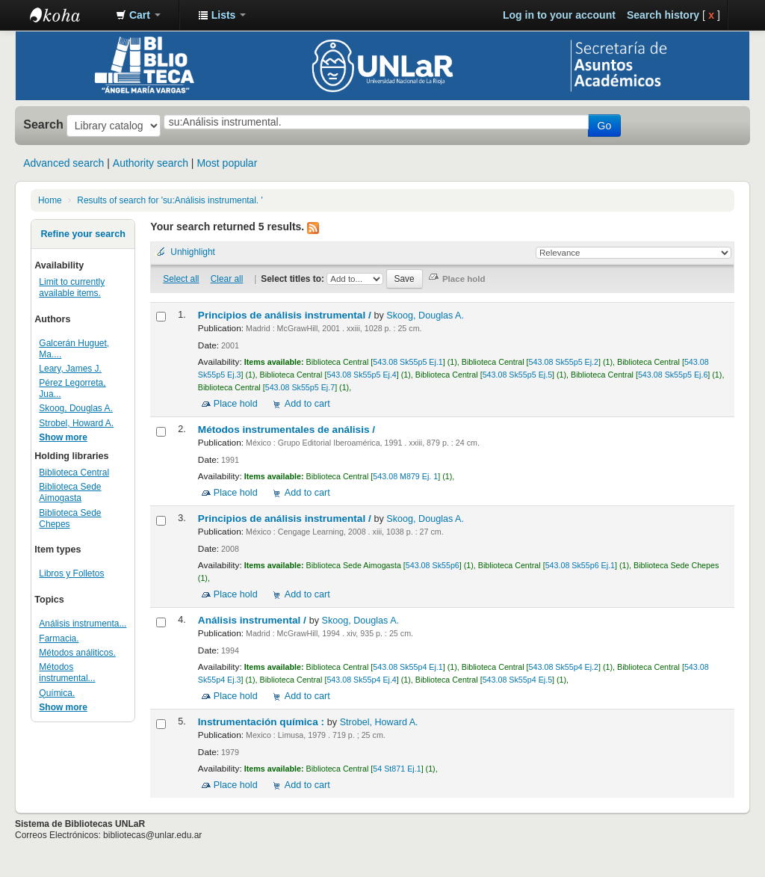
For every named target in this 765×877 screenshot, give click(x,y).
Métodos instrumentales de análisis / (288, 429)
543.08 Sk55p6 (432, 565)
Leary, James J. (70, 368)
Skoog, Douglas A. (75, 408)
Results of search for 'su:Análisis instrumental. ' (169, 200)
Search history (663, 15)
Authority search (150, 163)
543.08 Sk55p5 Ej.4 (361, 374)
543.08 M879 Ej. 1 (405, 476)
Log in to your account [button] (559, 15)
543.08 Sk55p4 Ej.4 (361, 679)
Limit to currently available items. (72, 287)
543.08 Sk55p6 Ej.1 (580, 565)
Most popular (226, 163)
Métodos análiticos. (77, 652)
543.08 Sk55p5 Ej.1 (407, 361)
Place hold (236, 404)
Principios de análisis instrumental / (286, 315)
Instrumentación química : (262, 721)
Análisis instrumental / (253, 620)
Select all (181, 279)
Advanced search (63, 163)
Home (50, 200)
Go (605, 126)
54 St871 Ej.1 (397, 768)
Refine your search (82, 234)
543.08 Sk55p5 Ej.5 (517, 374)
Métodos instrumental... (67, 672)
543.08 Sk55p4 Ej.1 (407, 666)
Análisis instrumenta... (82, 623)
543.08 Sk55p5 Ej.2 (563, 361)
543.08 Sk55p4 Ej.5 (517, 679)
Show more (63, 437)
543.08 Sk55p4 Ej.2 (563, 666)
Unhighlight (192, 252)
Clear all (227, 279)
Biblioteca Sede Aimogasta (70, 492)
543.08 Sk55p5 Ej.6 (672, 374)
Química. (57, 693)
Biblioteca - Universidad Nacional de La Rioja (67, 15)
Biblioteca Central (74, 472)
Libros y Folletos (71, 573)
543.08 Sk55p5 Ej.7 (300, 387)
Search (43, 124)
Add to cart (307, 404)
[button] (138, 15)
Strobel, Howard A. (76, 423)
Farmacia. (58, 638)
